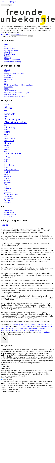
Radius (6, 72)
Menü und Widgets (6, 5)
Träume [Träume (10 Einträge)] (7, 188)
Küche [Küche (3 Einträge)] (6, 151)
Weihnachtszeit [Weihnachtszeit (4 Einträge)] (9, 198)
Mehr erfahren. (44, 332)
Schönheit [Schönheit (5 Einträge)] (7, 180)
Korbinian (4, 326)
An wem (7, 70)
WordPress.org (9, 216)
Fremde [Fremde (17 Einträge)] (8, 132)
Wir (5, 46)
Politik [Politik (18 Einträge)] (7, 172)
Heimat (29, 326)
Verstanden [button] (27, 332)
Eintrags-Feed (9, 212)
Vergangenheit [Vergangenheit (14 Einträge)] (11, 194)
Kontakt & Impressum (12, 60)
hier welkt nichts (10, 94)
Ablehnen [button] (35, 332)
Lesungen (7, 58)
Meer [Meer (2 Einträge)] (5, 163)
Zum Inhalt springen (8, 2)
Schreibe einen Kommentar (31, 328)
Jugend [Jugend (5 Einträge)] (6, 147)
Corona (23, 326)
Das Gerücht (8, 77)
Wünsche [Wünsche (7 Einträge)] (7, 202)
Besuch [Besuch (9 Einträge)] (7, 116)
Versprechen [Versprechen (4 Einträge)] (8, 196)
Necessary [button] (4, 365)
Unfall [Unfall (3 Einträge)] (5, 190)
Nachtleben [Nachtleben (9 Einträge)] (9, 165)
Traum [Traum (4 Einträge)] (6, 186)
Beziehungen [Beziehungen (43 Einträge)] (12, 119)
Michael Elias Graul (11, 50)
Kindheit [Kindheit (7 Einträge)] (7, 149)
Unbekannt (8, 87)
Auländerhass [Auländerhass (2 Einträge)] (7, 112)
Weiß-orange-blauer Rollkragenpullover (18, 85)
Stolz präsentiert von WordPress (29, 330)
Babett (6, 89)
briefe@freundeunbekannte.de (12, 34)
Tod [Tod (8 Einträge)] (5, 184)
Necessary (6, 366)
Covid (50, 326)
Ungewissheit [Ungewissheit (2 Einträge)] (7, 192)
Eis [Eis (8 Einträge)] (5, 125)
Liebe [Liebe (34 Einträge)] (7, 156)
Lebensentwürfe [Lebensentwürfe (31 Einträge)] (13, 153)
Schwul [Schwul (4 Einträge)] (6, 178)
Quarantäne (13, 328)
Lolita (6, 83)
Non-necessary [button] (6, 378)
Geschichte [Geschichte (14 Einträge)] (9, 138)
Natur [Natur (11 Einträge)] (6, 167)
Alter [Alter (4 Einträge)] (5, 110)
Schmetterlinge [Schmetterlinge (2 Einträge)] (7, 176)
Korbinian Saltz (10, 48)
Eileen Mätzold (9, 54)
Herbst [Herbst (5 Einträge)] (6, 145)
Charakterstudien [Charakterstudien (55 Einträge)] (15, 122)
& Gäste (7, 56)
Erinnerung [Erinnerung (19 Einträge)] (9, 127)
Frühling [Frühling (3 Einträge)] (6, 134)
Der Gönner (8, 81)
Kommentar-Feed (10, 214)
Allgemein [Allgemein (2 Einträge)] (6, 104)
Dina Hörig (8, 52)
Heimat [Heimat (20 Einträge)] (8, 143)
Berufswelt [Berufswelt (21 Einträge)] (9, 114)
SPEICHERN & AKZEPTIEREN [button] (10, 391)
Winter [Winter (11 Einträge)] (7, 200)
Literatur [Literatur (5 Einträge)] (7, 159)
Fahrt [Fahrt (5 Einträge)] (6, 130)
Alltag (18, 326)
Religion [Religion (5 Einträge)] (7, 174)
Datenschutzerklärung (12, 62)
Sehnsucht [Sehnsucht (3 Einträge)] (7, 182)
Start (6, 45)
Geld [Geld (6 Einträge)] (6, 136)
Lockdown (4, 328)
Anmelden (8, 210)
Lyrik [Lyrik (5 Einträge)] (5, 161)
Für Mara (7, 75)
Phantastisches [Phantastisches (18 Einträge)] (11, 169)
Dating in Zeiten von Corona (14, 74)
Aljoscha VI (8, 79)
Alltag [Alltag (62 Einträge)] (8, 107)
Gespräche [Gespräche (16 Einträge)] (9, 140)
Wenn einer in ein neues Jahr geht (16, 93)
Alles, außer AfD (10, 91)
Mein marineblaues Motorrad (15, 96)
